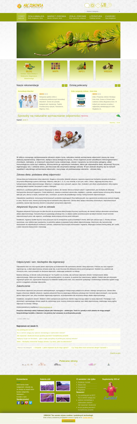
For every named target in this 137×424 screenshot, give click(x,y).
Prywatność (82, 387)
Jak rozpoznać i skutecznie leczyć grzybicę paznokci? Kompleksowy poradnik (42, 336)
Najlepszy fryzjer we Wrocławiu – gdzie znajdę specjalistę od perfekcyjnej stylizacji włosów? (47, 338)
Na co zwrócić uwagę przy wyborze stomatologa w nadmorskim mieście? (41, 333)
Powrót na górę (115, 353)
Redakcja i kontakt (84, 382)
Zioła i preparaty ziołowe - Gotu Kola (84, 91)
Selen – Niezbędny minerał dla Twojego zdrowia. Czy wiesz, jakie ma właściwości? (44, 341)
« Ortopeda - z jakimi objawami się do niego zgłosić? (51, 347)
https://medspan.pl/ (45, 307)
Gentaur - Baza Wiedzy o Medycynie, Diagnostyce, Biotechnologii (29, 70)
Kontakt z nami (22, 397)
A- (136, 1)
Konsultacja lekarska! (26, 91)
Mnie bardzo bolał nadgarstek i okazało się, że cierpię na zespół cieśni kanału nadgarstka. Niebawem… (25, 389)
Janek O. (25, 120)
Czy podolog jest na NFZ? (25, 330)
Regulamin (81, 390)
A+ (133, 1)
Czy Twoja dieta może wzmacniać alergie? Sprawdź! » (89, 347)
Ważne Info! (82, 385)
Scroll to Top (68, 413)
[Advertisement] (68, 154)
